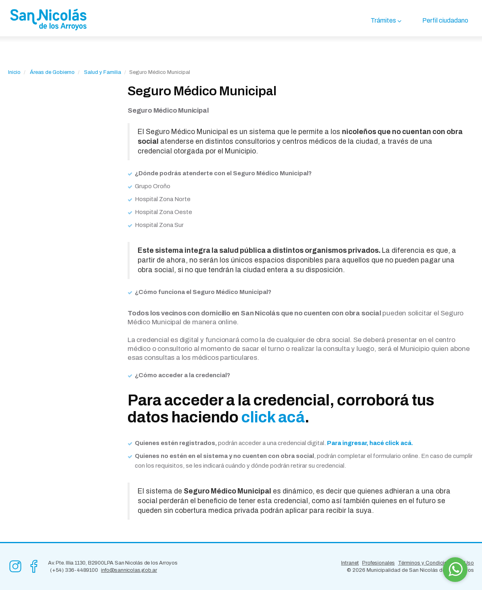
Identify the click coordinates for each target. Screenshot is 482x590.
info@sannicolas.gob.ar (129, 570)
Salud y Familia (102, 72)
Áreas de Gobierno (52, 72)
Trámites (383, 20)
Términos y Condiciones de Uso (436, 563)
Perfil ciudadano (445, 20)
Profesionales (378, 563)
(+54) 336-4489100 (74, 570)
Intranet (350, 563)
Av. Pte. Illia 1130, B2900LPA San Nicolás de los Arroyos (113, 563)
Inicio (14, 72)
